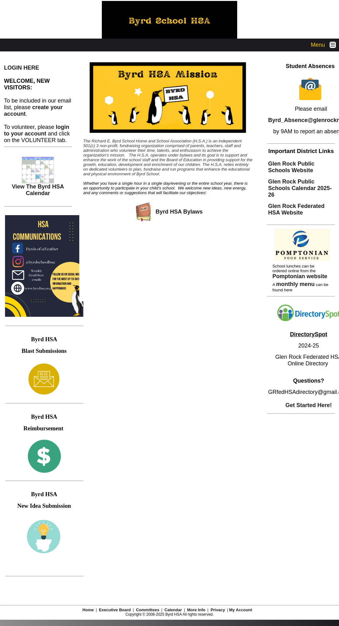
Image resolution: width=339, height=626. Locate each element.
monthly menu (295, 284)
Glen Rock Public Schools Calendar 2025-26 (300, 188)
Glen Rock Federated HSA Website (296, 209)
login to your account (36, 130)
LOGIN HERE (21, 68)
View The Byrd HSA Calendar (38, 187)
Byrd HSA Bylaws (178, 212)
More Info (196, 609)
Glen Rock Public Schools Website (291, 167)
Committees (147, 609)
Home (88, 609)
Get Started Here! (308, 405)
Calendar (173, 609)
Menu (325, 45)
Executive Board (115, 609)
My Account (243, 609)
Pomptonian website (299, 276)
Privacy (218, 609)
